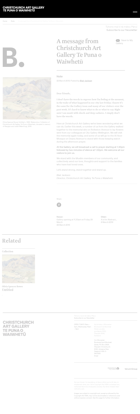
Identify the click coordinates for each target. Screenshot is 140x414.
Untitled (14, 288)
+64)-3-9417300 (100, 352)
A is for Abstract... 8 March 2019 (119, 219)
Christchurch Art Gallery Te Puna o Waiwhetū (23, 8)
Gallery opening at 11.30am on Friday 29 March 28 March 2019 (75, 221)
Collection (7, 251)
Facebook (59, 204)
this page (99, 398)
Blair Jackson (86, 80)
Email (96, 356)
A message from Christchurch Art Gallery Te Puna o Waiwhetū (40, 21)
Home (5, 21)
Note (12, 21)
